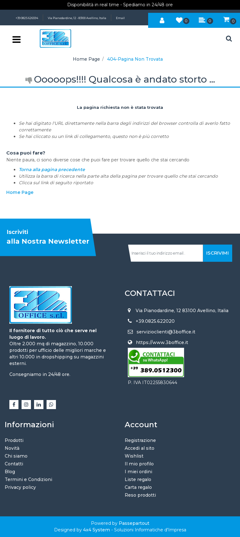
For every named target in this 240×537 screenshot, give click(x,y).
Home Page (86, 59)
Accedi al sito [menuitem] (139, 448)
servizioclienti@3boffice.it (166, 332)
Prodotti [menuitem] (14, 440)
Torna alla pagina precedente (52, 169)
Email (120, 18)
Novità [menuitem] (12, 448)
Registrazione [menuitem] (140, 440)
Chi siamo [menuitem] (16, 456)
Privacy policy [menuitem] (20, 487)
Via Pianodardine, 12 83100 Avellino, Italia (182, 310)
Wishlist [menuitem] (134, 456)
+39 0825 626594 (27, 18)
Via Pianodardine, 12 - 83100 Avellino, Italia (77, 18)
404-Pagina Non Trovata (135, 59)
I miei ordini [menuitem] (138, 471)
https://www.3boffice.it (162, 342)
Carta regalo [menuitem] (138, 487)
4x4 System (96, 530)
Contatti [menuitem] (14, 464)
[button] (217, 253)
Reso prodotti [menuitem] (140, 495)
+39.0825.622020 (155, 321)
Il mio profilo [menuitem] (139, 464)
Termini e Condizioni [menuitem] (28, 479)
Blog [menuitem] (10, 471)
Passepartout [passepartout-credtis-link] (134, 523)
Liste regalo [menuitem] (138, 479)
